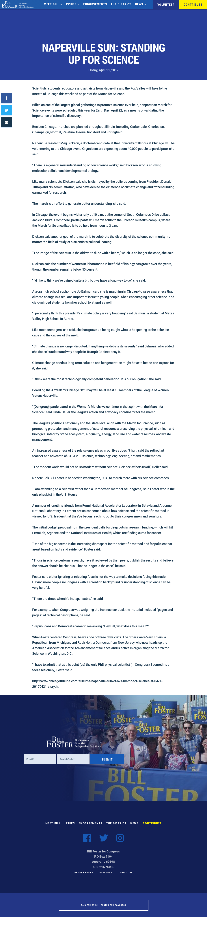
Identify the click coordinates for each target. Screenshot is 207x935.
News (139, 4)
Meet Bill (51, 4)
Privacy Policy (83, 875)
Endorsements (95, 4)
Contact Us (126, 875)
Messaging (106, 875)
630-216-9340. (103, 870)
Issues (71, 4)
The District (121, 4)
